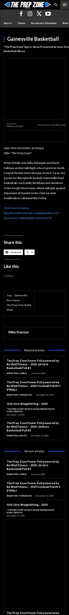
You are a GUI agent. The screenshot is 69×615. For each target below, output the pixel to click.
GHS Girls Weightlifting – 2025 (27, 370)
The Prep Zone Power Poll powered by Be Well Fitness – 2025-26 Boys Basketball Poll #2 (33, 393)
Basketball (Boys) (14, 51)
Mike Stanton (18, 299)
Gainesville (20, 262)
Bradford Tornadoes (19, 361)
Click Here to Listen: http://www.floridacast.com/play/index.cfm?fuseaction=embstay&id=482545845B (31, 180)
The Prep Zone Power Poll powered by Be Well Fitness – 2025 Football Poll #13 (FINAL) (33, 352)
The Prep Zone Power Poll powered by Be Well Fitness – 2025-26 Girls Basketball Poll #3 (33, 330)
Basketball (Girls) (17, 340)
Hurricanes (13, 267)
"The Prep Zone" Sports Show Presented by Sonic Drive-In (30, 377)
